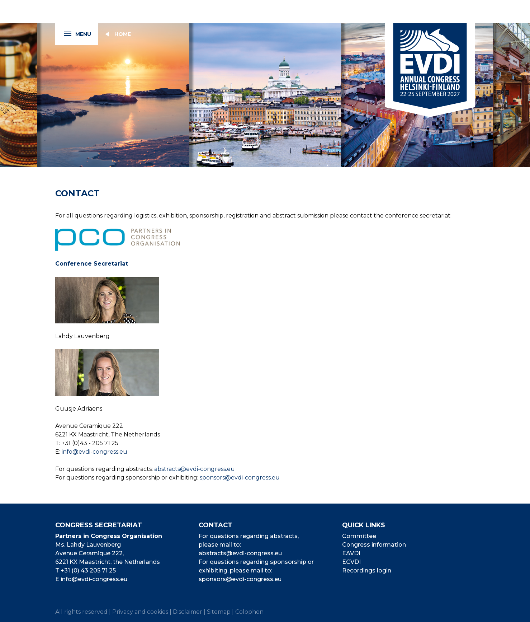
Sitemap (219, 611)
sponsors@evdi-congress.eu (240, 477)
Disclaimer (187, 611)
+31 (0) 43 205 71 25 (88, 570)
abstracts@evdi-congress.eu (194, 469)
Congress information (374, 544)
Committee (359, 536)
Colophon (249, 611)
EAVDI (351, 553)
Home (122, 34)
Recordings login (366, 570)
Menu (73, 34)
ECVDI (351, 561)
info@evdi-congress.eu (94, 451)
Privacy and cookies (140, 611)
